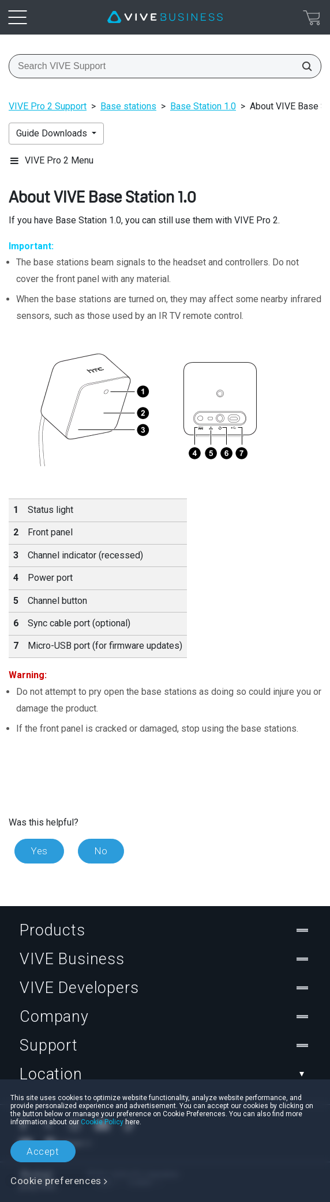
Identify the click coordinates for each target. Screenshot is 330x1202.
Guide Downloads (52, 133)
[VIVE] (165, 17)
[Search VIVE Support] (303, 66)
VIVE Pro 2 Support (48, 106)
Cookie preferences (56, 1180)
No (101, 851)
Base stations (128, 106)
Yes (39, 851)
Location (165, 1074)
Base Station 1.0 (203, 106)
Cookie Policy (102, 1122)
